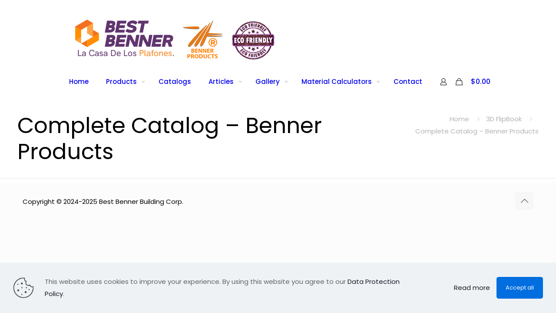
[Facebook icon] (485, 201)
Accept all (520, 287)
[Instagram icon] (503, 201)
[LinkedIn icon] (494, 201)
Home (459, 118)
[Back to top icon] (524, 201)
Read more (472, 287)
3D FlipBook (504, 118)
